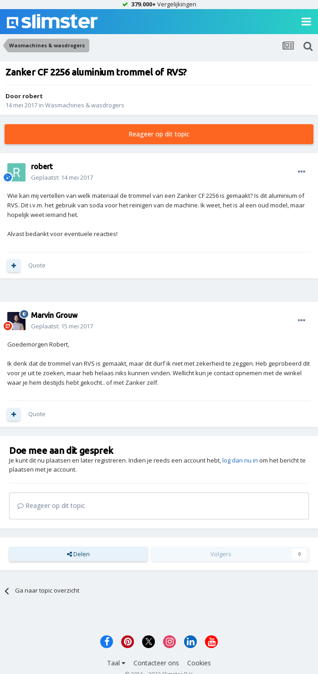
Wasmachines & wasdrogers (84, 105)
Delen (78, 554)
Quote (37, 265)
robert (32, 96)
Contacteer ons (156, 663)
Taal (116, 663)
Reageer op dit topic (159, 134)
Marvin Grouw (54, 315)
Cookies (199, 663)
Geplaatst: (62, 177)
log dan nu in (240, 460)
